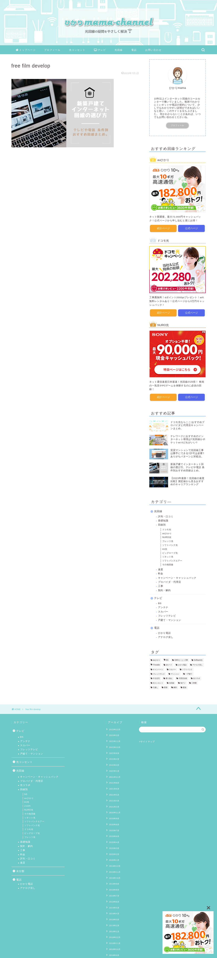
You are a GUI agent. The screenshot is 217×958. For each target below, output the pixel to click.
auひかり (166, 533)
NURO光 (166, 537)
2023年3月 (113, 734)
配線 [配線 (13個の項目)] (184, 687)
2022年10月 (114, 745)
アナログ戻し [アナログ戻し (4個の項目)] (197, 664)
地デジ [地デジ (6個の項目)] (182, 682)
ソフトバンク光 (170, 544)
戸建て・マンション (169, 619)
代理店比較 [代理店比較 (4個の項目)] (183, 678)
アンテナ (163, 607)
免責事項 (44, 954)
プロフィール (52, 49)
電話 (134, 49)
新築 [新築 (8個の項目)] (165, 687)
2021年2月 (113, 798)
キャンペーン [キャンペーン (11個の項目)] (158, 669)
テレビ (100, 50)
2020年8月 (113, 813)
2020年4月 (113, 829)
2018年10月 (114, 924)
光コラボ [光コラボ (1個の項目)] (196, 678)
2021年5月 (113, 787)
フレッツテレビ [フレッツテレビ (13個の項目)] (159, 673)
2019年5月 (113, 887)
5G (25, 794)
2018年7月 (113, 934)
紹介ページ (163, 228)
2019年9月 (113, 866)
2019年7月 (113, 876)
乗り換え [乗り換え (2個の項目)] (169, 678)
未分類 (20, 871)
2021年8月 (113, 776)
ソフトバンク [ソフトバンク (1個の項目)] (187, 669)
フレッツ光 (167, 540)
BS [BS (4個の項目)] (167, 659)
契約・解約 (164, 590)
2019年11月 (114, 855)
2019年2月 (113, 903)
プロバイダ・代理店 (169, 581)
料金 (160, 573)
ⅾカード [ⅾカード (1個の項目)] (169, 664)
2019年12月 (114, 850)
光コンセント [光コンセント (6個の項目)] (158, 682)
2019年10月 (114, 861)
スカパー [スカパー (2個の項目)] (172, 669)
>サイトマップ (147, 741)
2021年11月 (114, 771)
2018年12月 (114, 913)
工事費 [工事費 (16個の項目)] (194, 682)
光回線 (119, 49)
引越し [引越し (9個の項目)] (155, 687)
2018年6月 (113, 940)
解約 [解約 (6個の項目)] (175, 687)
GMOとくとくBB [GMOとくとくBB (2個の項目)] (181, 659)
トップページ (26, 50)
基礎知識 (163, 520)
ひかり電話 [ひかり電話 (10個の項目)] (182, 664)
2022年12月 (114, 740)
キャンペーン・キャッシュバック (177, 577)
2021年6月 (113, 782)
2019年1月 (113, 908)
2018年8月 (113, 929)
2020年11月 (114, 803)
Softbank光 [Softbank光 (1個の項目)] (198, 659)
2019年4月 (113, 892)
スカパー (163, 611)
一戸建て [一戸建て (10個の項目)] (188, 673)
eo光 (164, 548)
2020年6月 (113, 824)
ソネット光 (167, 556)
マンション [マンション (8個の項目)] (175, 673)
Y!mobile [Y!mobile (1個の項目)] (156, 664)
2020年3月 (113, 834)
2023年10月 (114, 729)
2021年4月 (113, 792)
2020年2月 (113, 840)
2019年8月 (113, 871)
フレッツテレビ (167, 615)
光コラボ (25, 785)
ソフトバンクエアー (172, 560)
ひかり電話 (164, 632)
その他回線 (167, 564)
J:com (27, 806)
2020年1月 (113, 845)
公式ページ (191, 228)
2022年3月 (113, 761)
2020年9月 (113, 808)
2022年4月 (113, 755)
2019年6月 (113, 882)
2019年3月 (113, 897)
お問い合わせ (153, 49)
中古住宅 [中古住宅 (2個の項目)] (156, 678)
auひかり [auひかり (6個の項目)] (156, 659)
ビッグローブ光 (170, 552)
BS (159, 603)
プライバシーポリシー (24, 954)
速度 (160, 569)
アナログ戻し (165, 636)
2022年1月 (113, 766)
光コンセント (77, 49)
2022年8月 (113, 750)
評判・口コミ (165, 516)
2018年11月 (114, 918)
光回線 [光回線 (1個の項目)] (171, 682)
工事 (160, 585)
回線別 (162, 524)
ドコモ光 (166, 529)
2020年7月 (113, 819)
